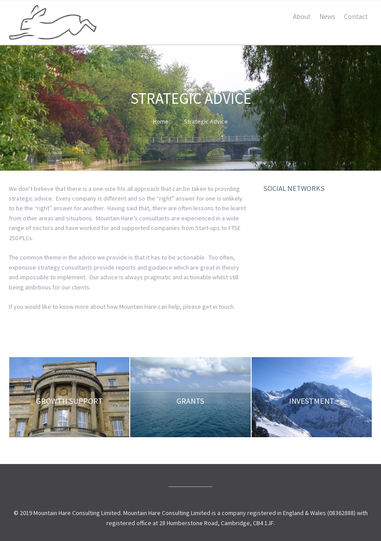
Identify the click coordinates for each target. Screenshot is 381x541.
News (327, 16)
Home (161, 121)
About (302, 16)
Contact (356, 16)
